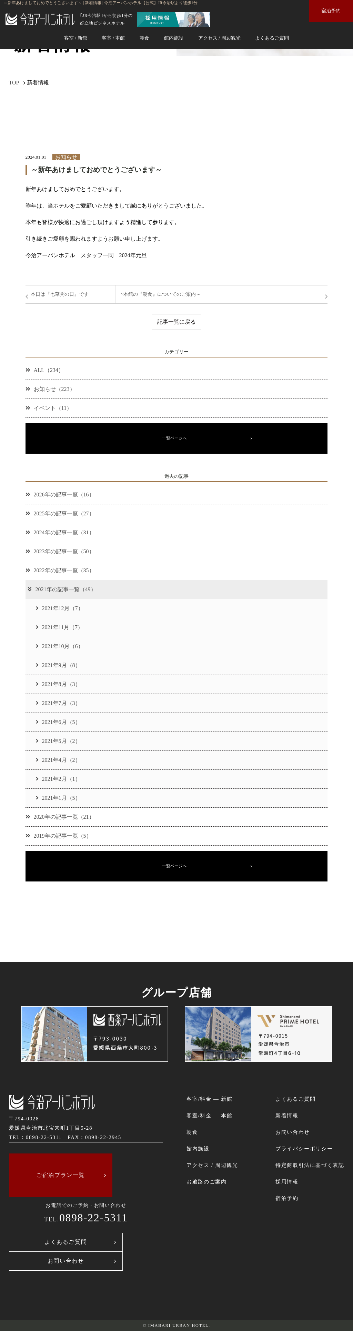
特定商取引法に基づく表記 (309, 1165)
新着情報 (286, 1115)
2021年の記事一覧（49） (61, 589)
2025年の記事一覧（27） (60, 513)
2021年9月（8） (58, 665)
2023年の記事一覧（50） (60, 551)
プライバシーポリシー (304, 1148)
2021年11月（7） (59, 627)
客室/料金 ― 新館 (209, 1099)
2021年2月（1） (58, 779)
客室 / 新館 (75, 38)
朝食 (144, 38)
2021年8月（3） (58, 684)
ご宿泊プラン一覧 (60, 1175)
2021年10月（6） (59, 646)
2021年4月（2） (58, 760)
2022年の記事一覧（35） (60, 570)
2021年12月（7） (59, 608)
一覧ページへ (174, 438)
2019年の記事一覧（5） (59, 836)
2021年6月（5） (58, 722)
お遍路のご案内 (206, 1181)
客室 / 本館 (113, 38)
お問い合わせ (66, 1261)
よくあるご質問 (272, 38)
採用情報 (286, 1181)
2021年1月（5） (58, 798)
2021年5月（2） (58, 741)
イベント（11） (49, 408)
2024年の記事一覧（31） (60, 532)
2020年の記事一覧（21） (60, 817)
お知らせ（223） (50, 389)
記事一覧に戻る (176, 322)
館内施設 (173, 38)
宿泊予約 (331, 10)
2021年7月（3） (58, 703)
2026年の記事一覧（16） (60, 494)
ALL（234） (45, 370)
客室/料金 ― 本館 (209, 1115)
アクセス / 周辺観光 (219, 38)
